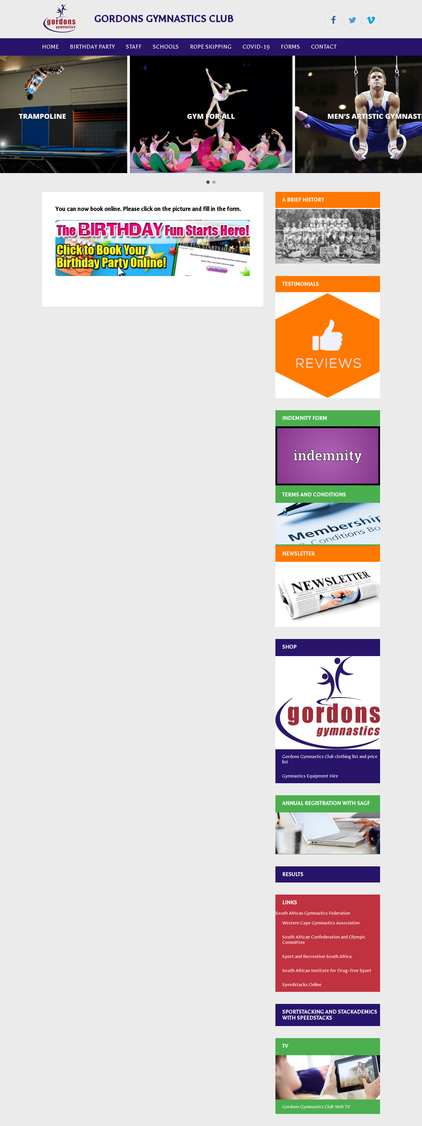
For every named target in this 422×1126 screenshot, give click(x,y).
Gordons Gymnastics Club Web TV (316, 1107)
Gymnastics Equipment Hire (310, 776)
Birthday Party (92, 46)
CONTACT (323, 46)
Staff (134, 46)
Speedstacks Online (301, 984)
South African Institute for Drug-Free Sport (326, 970)
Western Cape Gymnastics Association (321, 923)
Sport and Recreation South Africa (317, 956)
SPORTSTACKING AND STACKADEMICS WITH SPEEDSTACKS (329, 1015)
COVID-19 (256, 46)
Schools (166, 46)
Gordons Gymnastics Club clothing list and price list (329, 759)
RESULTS (292, 874)
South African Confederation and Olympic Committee (324, 939)
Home (50, 46)
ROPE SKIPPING (210, 46)
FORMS (290, 46)
